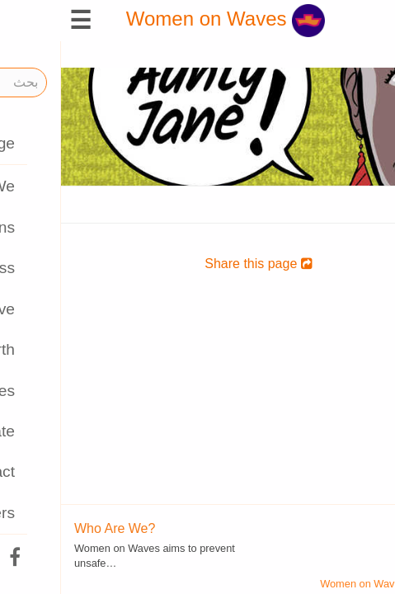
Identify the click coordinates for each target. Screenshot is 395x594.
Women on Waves (164, 18)
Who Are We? (53, 528)
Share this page (197, 264)
